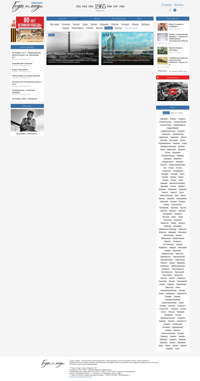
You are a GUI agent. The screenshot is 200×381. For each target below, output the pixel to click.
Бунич (162, 149)
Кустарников (167, 214)
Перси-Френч (77, 28)
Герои (80, 18)
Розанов (182, 290)
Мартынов (182, 229)
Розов (161, 293)
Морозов (167, 241)
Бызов (167, 152)
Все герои (55, 24)
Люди (166, 112)
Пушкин (135, 24)
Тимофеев (180, 312)
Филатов (177, 330)
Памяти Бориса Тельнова (176, 49)
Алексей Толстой (180, 122)
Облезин (164, 263)
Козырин (173, 202)
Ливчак (173, 223)
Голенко (108, 28)
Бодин (184, 143)
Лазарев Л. (178, 214)
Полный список (131, 28)
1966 (109, 6)
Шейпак (172, 342)
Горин (182, 174)
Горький (65, 28)
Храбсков (164, 336)
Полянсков (162, 281)
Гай (165, 168)
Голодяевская (178, 171)
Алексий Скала (165, 125)
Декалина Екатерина (177, 183)
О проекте (166, 4)
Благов (182, 140)
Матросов (162, 232)
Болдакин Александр (168, 146)
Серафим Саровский (172, 300)
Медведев (172, 232)
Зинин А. (165, 192)
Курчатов (182, 211)
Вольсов (164, 165)
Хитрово (180, 333)
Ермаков (181, 186)
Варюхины (177, 159)
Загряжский (172, 189)
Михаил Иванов (178, 238)
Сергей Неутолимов (169, 303)
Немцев (167, 251)
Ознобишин (164, 266)
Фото (139, 18)
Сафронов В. (181, 293)
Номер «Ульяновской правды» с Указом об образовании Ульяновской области (178, 37)
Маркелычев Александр (167, 229)
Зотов (181, 192)
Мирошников (165, 238)
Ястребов (169, 349)
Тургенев (162, 321)
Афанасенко (163, 137)
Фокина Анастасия (168, 333)
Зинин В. (174, 192)
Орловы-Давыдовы (178, 266)
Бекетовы (163, 140)
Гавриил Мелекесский (177, 165)
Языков (99, 28)
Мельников (182, 232)
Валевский (176, 152)
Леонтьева (167, 220)
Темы (180, 112)
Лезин (174, 217)
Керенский (164, 202)
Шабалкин (163, 339)
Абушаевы (164, 119)
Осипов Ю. (165, 269)
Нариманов (163, 247)
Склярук (163, 306)
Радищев (170, 284)
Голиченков (166, 171)
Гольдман (164, 174)
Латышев (166, 217)
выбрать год (100, 10)
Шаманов (182, 339)
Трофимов (181, 318)
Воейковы (179, 162)
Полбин (171, 278)
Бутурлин (181, 149)
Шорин (167, 346)
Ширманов (181, 342)
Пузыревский (182, 281)
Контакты (178, 4)
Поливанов (181, 278)
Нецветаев (177, 251)
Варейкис (180, 156)
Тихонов (89, 28)
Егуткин (173, 186)
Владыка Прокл (167, 162)
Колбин (94, 24)
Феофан (168, 330)
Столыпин (174, 309)
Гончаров (125, 24)
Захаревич (182, 189)
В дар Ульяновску (20, 69)
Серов (181, 303)
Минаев (178, 235)
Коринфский (164, 208)
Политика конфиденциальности (80, 377)
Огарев (171, 263)
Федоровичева (177, 327)
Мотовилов (177, 241)
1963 (84, 6)
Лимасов (182, 223)
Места (97, 18)
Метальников (168, 235)
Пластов (114, 24)
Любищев (145, 24)
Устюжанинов (177, 324)
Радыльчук (169, 287)
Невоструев (182, 247)
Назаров (179, 244)
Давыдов (164, 183)
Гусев (181, 180)
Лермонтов (178, 220)
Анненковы (166, 134)
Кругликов (174, 208)
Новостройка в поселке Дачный (26, 76)
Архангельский (178, 134)
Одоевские (181, 263)
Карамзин (104, 24)
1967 (115, 6)
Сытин (163, 312)
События (62, 18)
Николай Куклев (179, 257)
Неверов (173, 247)
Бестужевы (174, 140)
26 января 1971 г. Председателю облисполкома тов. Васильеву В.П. (26, 55)
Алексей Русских (165, 122)
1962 (78, 6)
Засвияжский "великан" (22, 63)
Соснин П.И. (164, 309)
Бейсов (183, 137)
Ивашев (162, 198)
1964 (90, 6)
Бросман (181, 146)
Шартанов (163, 342)
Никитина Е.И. (166, 257)
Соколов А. (181, 306)
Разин (178, 287)
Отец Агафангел (178, 269)
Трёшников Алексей (168, 318)
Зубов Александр (166, 195)
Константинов (177, 205)
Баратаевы (174, 137)
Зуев (176, 195)
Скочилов (66, 24)
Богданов (176, 143)
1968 (121, 6)
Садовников (170, 293)
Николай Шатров (167, 260)
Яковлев (183, 346)
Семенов (177, 296)
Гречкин (165, 180)
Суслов (183, 309)
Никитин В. (180, 254)
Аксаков (173, 119)
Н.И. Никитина (168, 244)
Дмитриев (164, 186)
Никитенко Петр (167, 254)
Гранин (180, 177)
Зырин (183, 195)
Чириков (182, 336)
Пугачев (118, 28)
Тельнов (171, 312)
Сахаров (168, 296)
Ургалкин (166, 324)
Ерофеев (162, 189)
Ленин (85, 24)
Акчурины (181, 119)
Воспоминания (119, 18)
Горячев (76, 24)
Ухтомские (166, 327)
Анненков (181, 131)
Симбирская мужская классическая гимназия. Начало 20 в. (178, 61)
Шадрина (173, 339)
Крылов (183, 208)
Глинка (171, 168)
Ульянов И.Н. (181, 321)
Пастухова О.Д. (166, 272)
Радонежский (181, 284)
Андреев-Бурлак (179, 125)
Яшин (177, 349)
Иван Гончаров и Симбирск (176, 25)
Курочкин (163, 211)
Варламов (167, 159)
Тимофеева (168, 315)
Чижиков (173, 336)
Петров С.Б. (178, 275)
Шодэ (161, 346)
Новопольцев (180, 260)
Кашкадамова (181, 198)
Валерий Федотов (168, 156)
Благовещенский (165, 143)
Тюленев (171, 321)
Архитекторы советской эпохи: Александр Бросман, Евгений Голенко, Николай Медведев (124, 53)
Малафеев (177, 226)
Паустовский (179, 272)
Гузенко (173, 180)
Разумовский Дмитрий (168, 290)
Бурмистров (171, 149)
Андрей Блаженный (168, 131)
